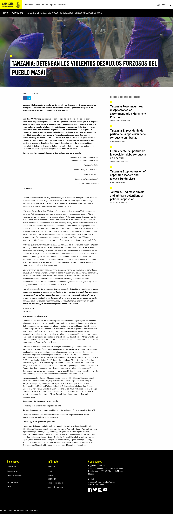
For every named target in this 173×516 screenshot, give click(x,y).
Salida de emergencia (55, 483)
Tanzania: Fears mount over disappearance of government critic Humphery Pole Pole (128, 112)
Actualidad (17, 13)
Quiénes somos (12, 471)
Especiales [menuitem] (62, 5)
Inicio (6, 13)
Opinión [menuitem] (53, 5)
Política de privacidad (14, 475)
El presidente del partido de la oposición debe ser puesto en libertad (128, 154)
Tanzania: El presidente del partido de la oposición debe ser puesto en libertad (128, 134)
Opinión (50, 471)
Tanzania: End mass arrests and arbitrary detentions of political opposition (127, 195)
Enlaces (50, 475)
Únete (164, 5)
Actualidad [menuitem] (29, 5)
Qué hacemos (11, 466)
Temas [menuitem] (37, 5)
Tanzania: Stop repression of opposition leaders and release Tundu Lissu (128, 175)
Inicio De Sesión (12, 482)
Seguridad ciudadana (55, 487)
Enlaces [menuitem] (45, 5)
